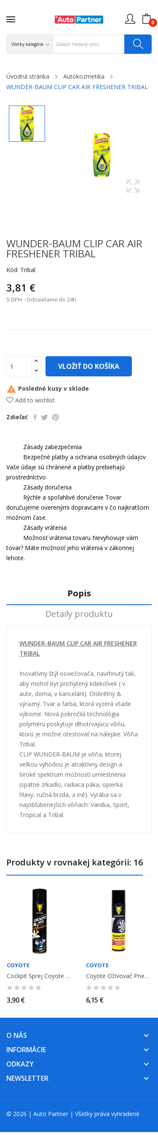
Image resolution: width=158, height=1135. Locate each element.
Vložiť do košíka (88, 366)
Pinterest (55, 417)
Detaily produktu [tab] (79, 614)
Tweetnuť (44, 417)
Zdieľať (35, 417)
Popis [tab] (79, 593)
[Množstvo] (19, 366)
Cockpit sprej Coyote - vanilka (39, 976)
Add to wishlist (30, 400)
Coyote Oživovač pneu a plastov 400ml (119, 976)
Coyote (18, 965)
